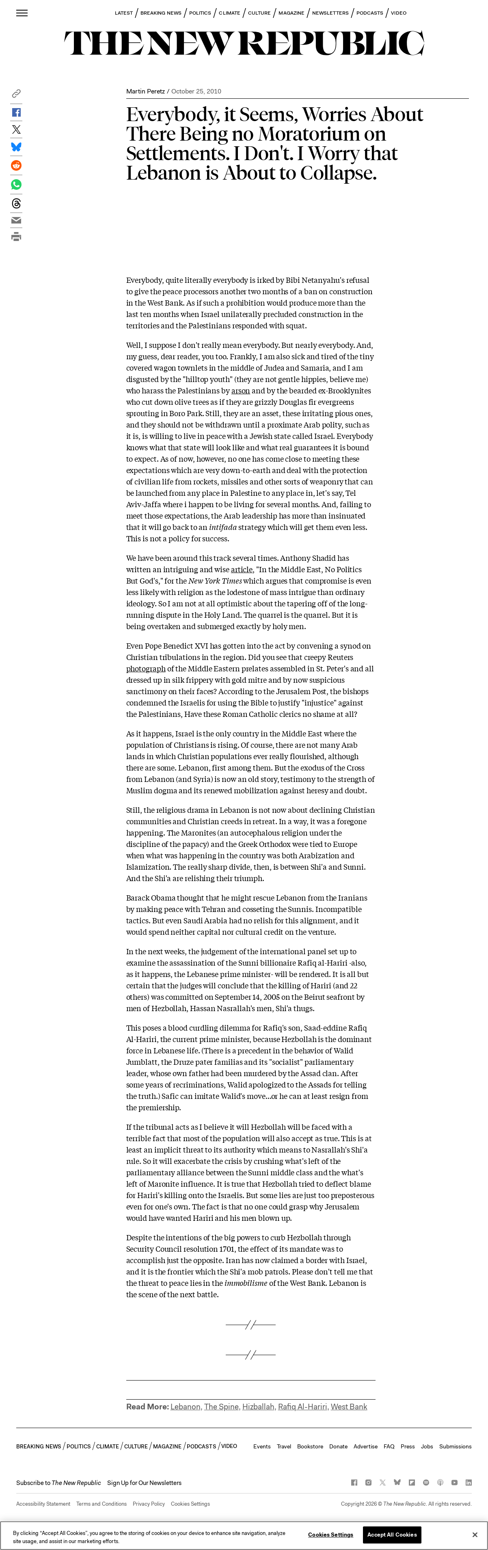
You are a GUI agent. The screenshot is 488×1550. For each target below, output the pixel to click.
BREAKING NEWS (160, 13)
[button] (16, 95)
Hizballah (258, 1407)
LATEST (124, 13)
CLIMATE (229, 13)
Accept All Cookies (392, 1534)
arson (240, 390)
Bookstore (310, 1446)
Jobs (427, 1446)
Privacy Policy (149, 1503)
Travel (284, 1446)
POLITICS (200, 13)
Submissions (455, 1446)
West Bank (349, 1407)
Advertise (366, 1446)
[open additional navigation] (22, 12)
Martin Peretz (145, 91)
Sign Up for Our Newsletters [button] (144, 1483)
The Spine (221, 1407)
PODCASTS (370, 13)
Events (262, 1446)
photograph (146, 668)
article (242, 569)
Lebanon (186, 1407)
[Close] (475, 1534)
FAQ (389, 1446)
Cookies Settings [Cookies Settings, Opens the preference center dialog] (330, 1534)
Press (408, 1446)
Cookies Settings (190, 1503)
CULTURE (259, 13)
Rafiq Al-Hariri (302, 1407)
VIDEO (398, 13)
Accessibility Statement (43, 1503)
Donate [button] (338, 1446)
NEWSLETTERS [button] (330, 13)
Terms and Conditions (101, 1503)
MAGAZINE (291, 13)
